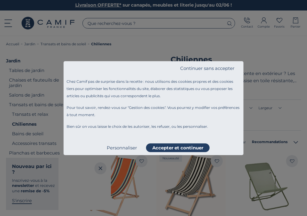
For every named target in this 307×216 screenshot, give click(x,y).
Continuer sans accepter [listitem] (207, 68)
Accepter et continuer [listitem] (177, 148)
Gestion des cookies (147, 107)
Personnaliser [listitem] (122, 148)
